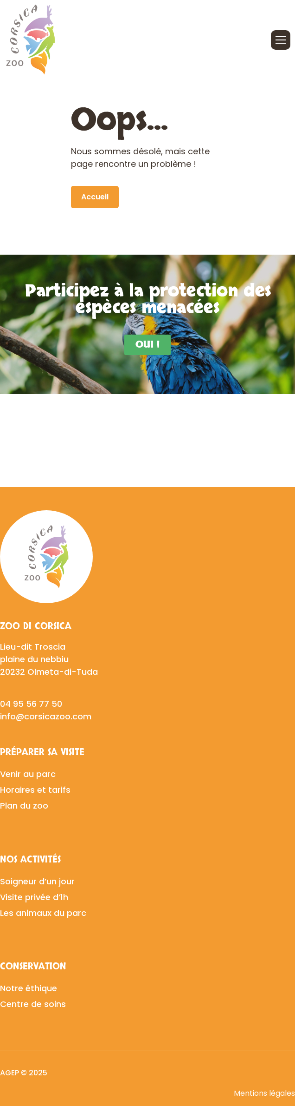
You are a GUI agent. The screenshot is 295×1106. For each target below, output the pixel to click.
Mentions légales (264, 1093)
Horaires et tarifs (35, 790)
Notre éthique (28, 988)
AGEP (9, 1072)
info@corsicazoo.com (45, 716)
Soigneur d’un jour (37, 881)
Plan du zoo (24, 805)
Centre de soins (33, 1004)
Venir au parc (28, 774)
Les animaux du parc (43, 913)
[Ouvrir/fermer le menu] (280, 40)
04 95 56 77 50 (31, 704)
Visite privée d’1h (34, 897)
